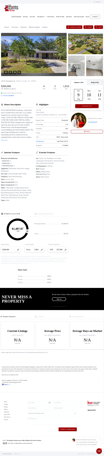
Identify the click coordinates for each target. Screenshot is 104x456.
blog (87, 16)
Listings (6, 404)
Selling (5, 409)
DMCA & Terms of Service (93, 453)
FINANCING (50, 16)
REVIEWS (69, 16)
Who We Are (7, 417)
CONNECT (95, 16)
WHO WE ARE (60, 16)
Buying (6, 407)
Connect (6, 419)
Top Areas (41, 16)
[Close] (100, 439)
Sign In (97, 2)
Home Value (7, 414)
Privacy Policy (81, 453)
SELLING (32, 16)
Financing (6, 412)
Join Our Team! (79, 16)
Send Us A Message (67, 429)
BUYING (25, 16)
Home (5, 401)
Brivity (10, 453)
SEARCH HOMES (16, 16)
